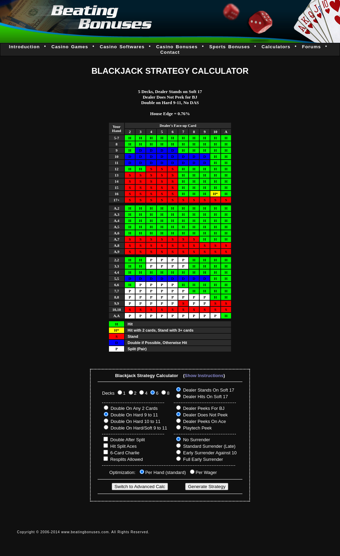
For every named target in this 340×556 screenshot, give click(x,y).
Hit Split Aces (123, 446)
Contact (170, 52)
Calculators (276, 46)
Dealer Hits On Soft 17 (205, 396)
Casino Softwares (122, 46)
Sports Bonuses (229, 46)
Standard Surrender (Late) (209, 446)
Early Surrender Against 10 (210, 452)
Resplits (118, 459)
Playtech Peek (197, 428)
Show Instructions (203, 375)
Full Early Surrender (203, 459)
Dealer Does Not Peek (205, 414)
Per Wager (206, 472)
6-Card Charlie (125, 452)
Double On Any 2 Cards (134, 408)
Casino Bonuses (177, 46)
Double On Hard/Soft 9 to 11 (139, 428)
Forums (311, 46)
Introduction (24, 46)
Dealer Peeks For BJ (203, 408)
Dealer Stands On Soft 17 (208, 390)
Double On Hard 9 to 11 (134, 414)
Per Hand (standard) (166, 472)
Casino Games (69, 46)
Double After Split (127, 439)
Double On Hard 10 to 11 (136, 421)
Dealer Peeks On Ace (204, 421)
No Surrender (196, 439)
